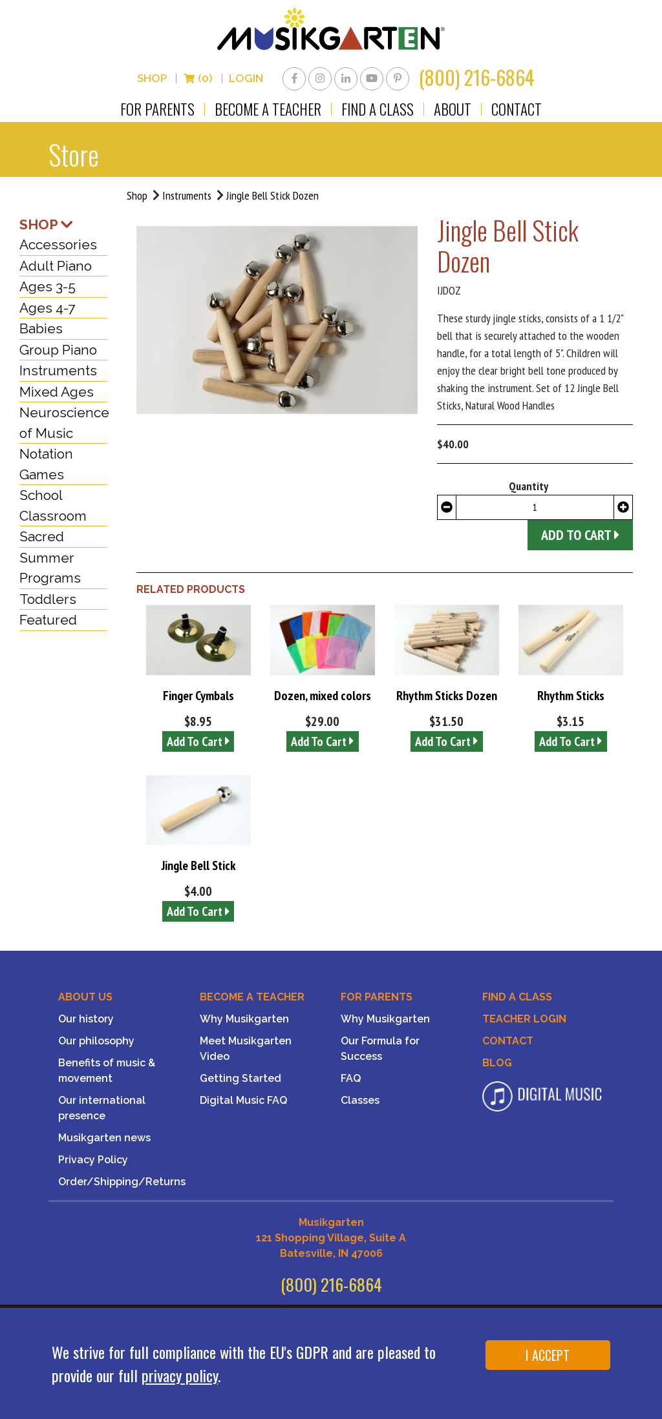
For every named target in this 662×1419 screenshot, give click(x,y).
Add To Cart (198, 742)
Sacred (41, 538)
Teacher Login (524, 1021)
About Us (85, 999)
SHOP (45, 226)
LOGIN (246, 80)
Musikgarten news (104, 1140)
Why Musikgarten (244, 1021)
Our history (86, 1021)
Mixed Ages (56, 393)
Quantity (528, 487)
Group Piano (58, 351)
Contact (516, 110)
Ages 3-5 (47, 288)
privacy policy (180, 1375)
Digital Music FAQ (243, 1102)
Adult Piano (55, 267)
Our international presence (101, 1110)
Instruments (186, 196)
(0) (198, 80)
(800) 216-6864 (477, 78)
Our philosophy (96, 1043)
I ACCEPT (548, 1355)
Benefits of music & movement (106, 1072)
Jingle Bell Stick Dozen (273, 196)
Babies (41, 330)
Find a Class (377, 110)
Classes (360, 1102)
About (452, 110)
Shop (152, 80)
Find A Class (517, 999)
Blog (497, 1065)
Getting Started (240, 1080)
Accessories (58, 246)
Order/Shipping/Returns (119, 1183)
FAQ (351, 1080)
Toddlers (47, 600)
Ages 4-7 (47, 309)
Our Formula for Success (380, 1050)
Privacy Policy (93, 1161)
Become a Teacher (268, 110)
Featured (48, 622)
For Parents (157, 110)
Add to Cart (580, 536)
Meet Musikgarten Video (246, 1050)
